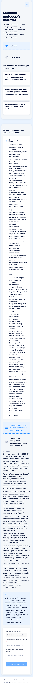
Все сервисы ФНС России (12, 680)
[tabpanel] (16, 78)
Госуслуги (26, 680)
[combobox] (16, 645)
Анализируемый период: (14, 631)
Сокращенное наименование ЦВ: (16, 639)
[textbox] (15, 645)
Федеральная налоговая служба (19, 682)
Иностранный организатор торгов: (14, 650)
